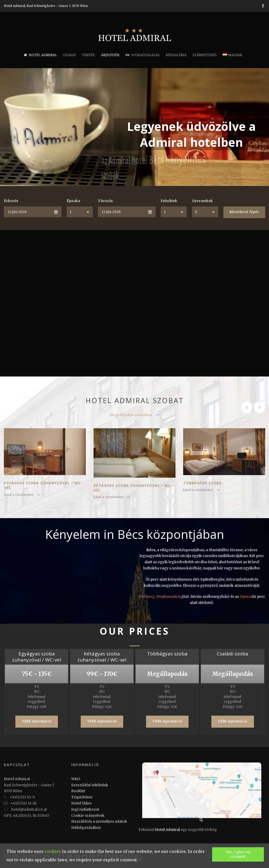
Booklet (78, 791)
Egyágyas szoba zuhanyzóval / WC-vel (43, 485)
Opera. (246, 596)
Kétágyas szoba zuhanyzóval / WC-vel (133, 488)
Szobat (69, 55)
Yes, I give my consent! (238, 854)
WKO (75, 779)
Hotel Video (81, 803)
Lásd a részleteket (22, 495)
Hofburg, (147, 596)
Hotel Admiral (40, 55)
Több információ (36, 721)
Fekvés (88, 55)
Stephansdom (168, 596)
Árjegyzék (110, 55)
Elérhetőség (204, 55)
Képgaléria (176, 55)
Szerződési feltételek (89, 785)
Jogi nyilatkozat (85, 809)
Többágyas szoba (202, 482)
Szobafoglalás (143, 55)
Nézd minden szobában (134, 415)
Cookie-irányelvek (88, 815)
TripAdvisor (82, 797)
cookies (53, 851)
